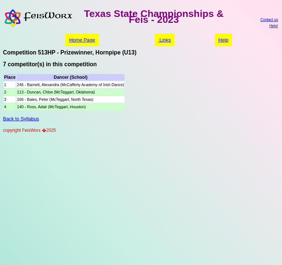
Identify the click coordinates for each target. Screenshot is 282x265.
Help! (274, 26)
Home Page (82, 40)
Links (164, 40)
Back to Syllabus (21, 118)
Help (223, 40)
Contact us (269, 20)
